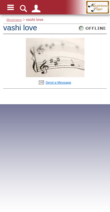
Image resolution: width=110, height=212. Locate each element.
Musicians (14, 19)
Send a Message (58, 82)
